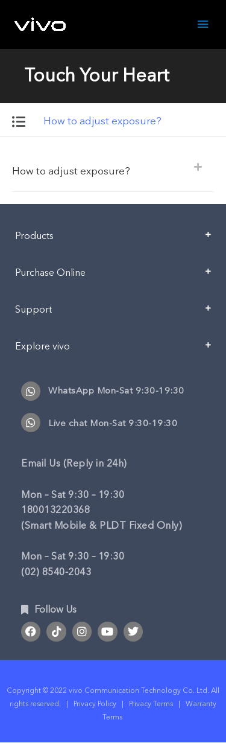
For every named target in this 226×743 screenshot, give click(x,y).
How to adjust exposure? (71, 171)
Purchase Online (50, 272)
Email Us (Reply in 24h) (74, 463)
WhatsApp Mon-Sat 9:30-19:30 (116, 390)
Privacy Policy (95, 704)
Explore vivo (42, 346)
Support (33, 309)
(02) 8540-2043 (56, 572)
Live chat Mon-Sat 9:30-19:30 (112, 423)
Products (34, 236)
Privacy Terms (151, 704)
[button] (113, 170)
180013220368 (55, 510)
